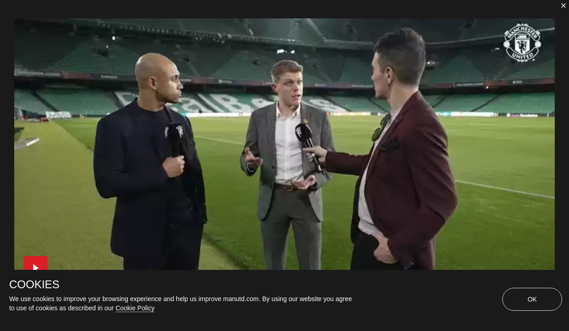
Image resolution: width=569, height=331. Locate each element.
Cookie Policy (135, 308)
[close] (563, 5)
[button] (35, 268)
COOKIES (34, 284)
